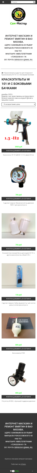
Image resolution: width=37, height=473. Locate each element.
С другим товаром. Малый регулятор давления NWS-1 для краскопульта (18, 204)
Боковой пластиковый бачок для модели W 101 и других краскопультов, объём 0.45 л (18, 254)
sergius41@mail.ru (26, 98)
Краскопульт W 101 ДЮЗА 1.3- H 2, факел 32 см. (18, 155)
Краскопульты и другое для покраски (18, 73)
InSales (23, 464)
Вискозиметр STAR (18, 353)
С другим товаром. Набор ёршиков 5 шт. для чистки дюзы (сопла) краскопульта (18, 304)
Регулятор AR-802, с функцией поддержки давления (18, 401)
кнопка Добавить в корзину (18, 151)
